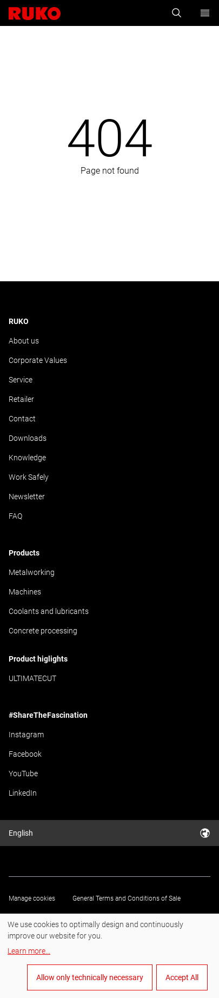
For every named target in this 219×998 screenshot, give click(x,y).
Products (24, 552)
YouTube (23, 773)
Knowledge (27, 457)
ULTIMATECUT (32, 678)
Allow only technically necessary (89, 977)
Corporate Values (38, 360)
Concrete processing (43, 630)
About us (24, 340)
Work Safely (29, 477)
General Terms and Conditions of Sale (126, 898)
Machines (25, 591)
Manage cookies (32, 898)
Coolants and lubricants (49, 611)
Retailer (21, 399)
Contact (22, 418)
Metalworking (32, 572)
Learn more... (29, 951)
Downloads (28, 438)
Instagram (26, 734)
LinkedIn (23, 793)
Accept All (181, 977)
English (109, 833)
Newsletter (27, 496)
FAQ (15, 516)
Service (20, 379)
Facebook (25, 754)
